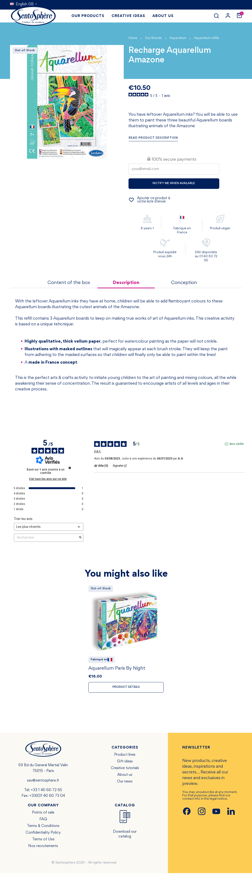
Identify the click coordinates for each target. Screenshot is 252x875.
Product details (126, 689)
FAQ (43, 821)
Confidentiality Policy (43, 834)
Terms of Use (43, 841)
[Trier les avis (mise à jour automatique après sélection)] (48, 527)
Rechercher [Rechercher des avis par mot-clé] (46, 538)
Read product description (153, 138)
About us (124, 776)
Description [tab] (126, 283)
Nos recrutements (43, 848)
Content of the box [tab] (69, 283)
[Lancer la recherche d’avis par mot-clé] (80, 538)
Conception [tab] (184, 283)
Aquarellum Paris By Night (116, 670)
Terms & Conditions (43, 828)
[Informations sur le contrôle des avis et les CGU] (70, 468)
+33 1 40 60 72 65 (46, 792)
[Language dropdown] (24, 4)
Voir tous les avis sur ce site (48, 479)
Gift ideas (125, 763)
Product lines (124, 756)
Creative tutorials (125, 770)
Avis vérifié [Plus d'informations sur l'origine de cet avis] (236, 444)
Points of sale (43, 814)
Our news (125, 783)
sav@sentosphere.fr (43, 782)
